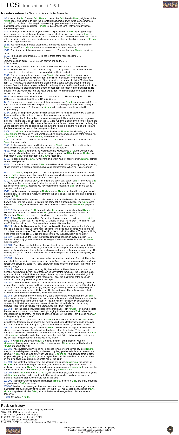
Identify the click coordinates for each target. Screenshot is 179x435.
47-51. (7, 102)
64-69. (7, 131)
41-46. (7, 96)
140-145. (8, 269)
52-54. (7, 113)
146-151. (8, 282)
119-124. (8, 226)
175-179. (8, 341)
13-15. (7, 45)
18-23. (7, 56)
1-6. (6, 18)
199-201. (8, 381)
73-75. (7, 145)
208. (8, 397)
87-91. (7, 172)
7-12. (6, 31)
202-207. (8, 386)
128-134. (8, 245)
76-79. (7, 151)
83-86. (7, 164)
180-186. (8, 349)
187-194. (8, 362)
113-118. (8, 218)
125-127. (8, 237)
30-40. (7, 75)
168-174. (8, 327)
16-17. (7, 50)
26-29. (7, 69)
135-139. (8, 258)
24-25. (7, 66)
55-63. (7, 118)
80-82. (7, 159)
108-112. (8, 210)
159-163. (8, 309)
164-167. (8, 319)
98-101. (7, 191)
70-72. (7, 139)
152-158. (8, 296)
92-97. (7, 181)
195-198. (8, 372)
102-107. (8, 199)
